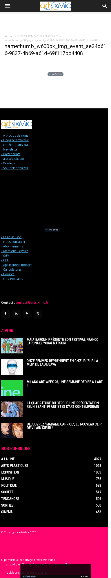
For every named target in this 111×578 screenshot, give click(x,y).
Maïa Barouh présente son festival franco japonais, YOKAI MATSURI (62, 341)
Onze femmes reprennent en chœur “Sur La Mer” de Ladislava (62, 362)
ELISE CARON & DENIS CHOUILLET (37, 36)
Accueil (8, 36)
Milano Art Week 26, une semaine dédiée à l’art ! (65, 384)
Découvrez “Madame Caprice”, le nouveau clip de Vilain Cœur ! (64, 426)
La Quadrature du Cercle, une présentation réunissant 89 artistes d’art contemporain (63, 405)
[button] (7, 6)
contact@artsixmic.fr (32, 303)
